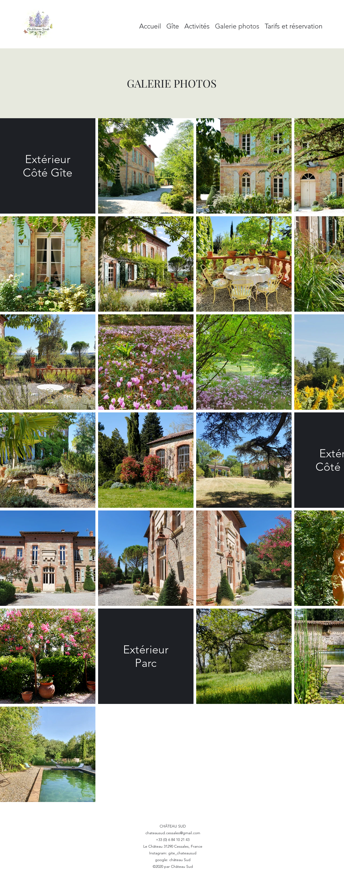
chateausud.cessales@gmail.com (172, 832)
